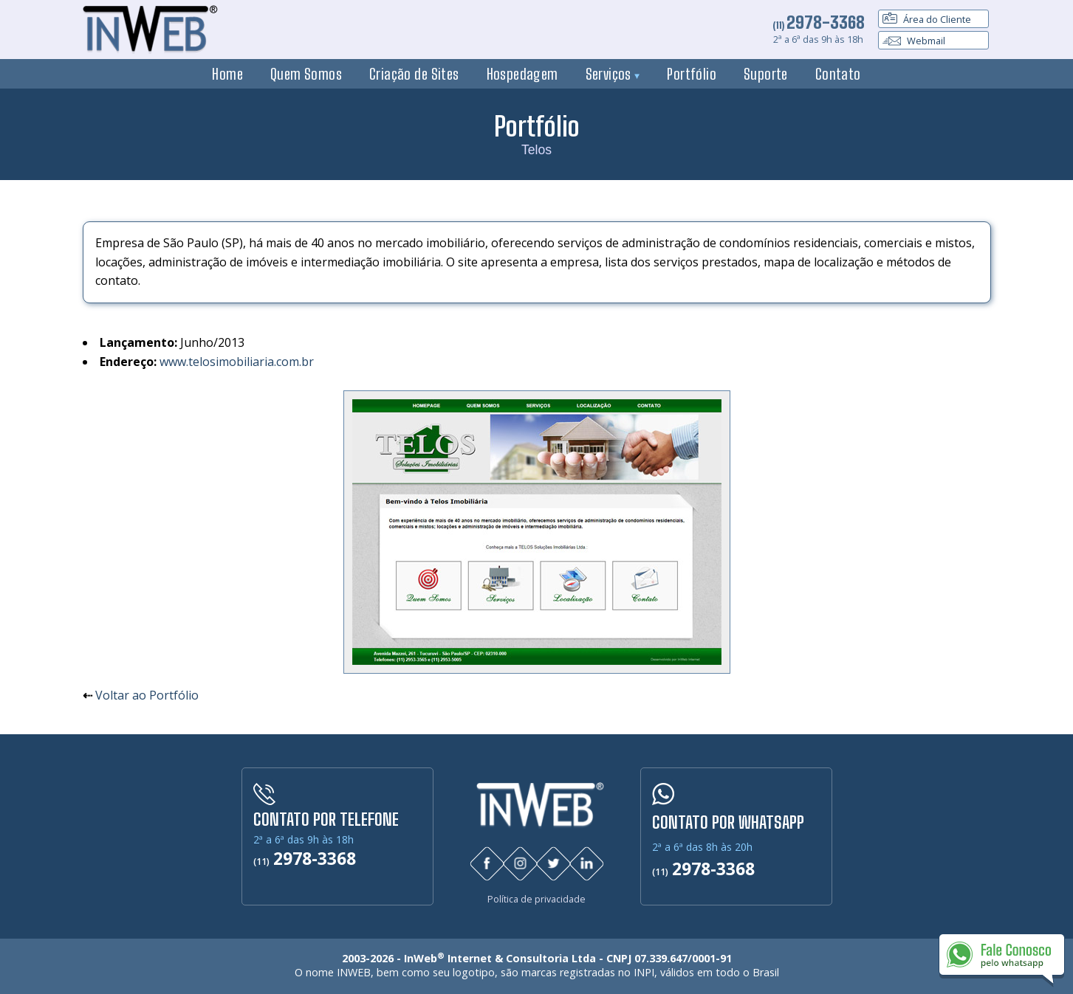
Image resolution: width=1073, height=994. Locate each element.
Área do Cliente (926, 19)
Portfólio (691, 74)
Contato (838, 74)
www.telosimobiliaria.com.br (237, 361)
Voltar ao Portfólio (147, 695)
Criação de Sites (414, 74)
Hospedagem (522, 74)
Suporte (766, 74)
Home (227, 74)
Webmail (913, 40)
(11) (818, 25)
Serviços (613, 74)
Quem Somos (306, 74)
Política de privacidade (536, 899)
